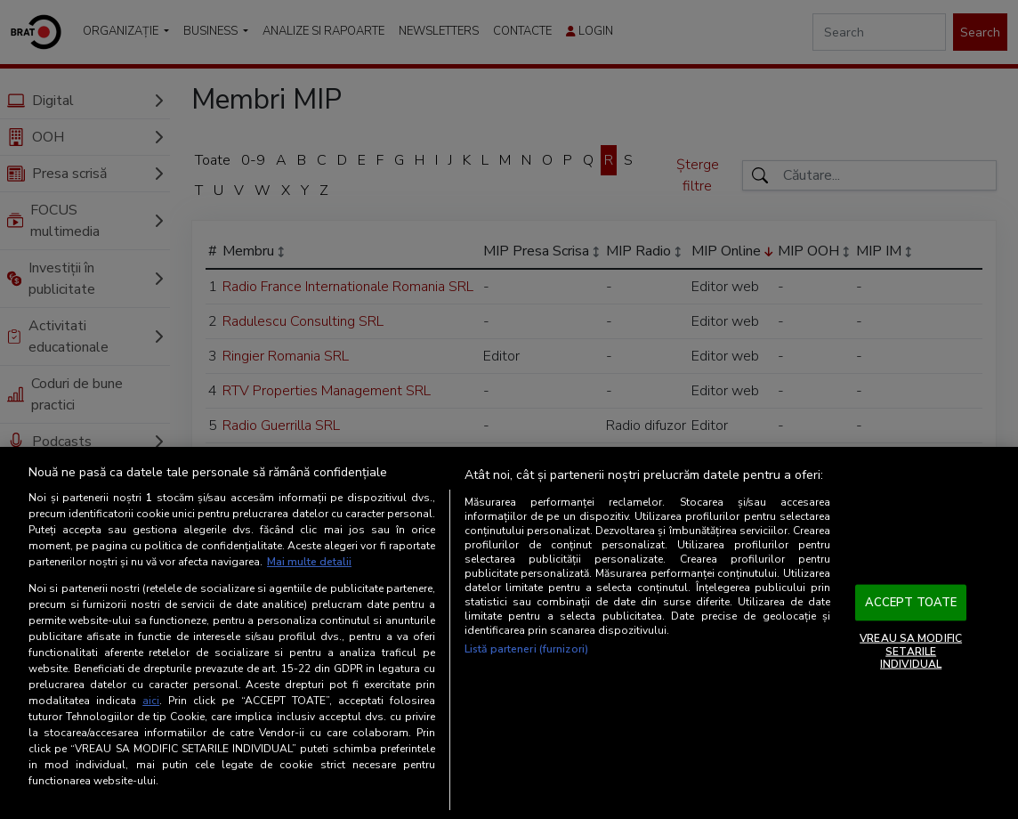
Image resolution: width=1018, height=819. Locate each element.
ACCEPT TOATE (911, 602)
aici (150, 700)
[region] (509, 633)
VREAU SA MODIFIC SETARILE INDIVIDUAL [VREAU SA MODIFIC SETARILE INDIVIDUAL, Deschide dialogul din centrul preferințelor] (911, 651)
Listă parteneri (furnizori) (526, 649)
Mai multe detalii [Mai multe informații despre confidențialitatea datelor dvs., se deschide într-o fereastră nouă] (309, 562)
